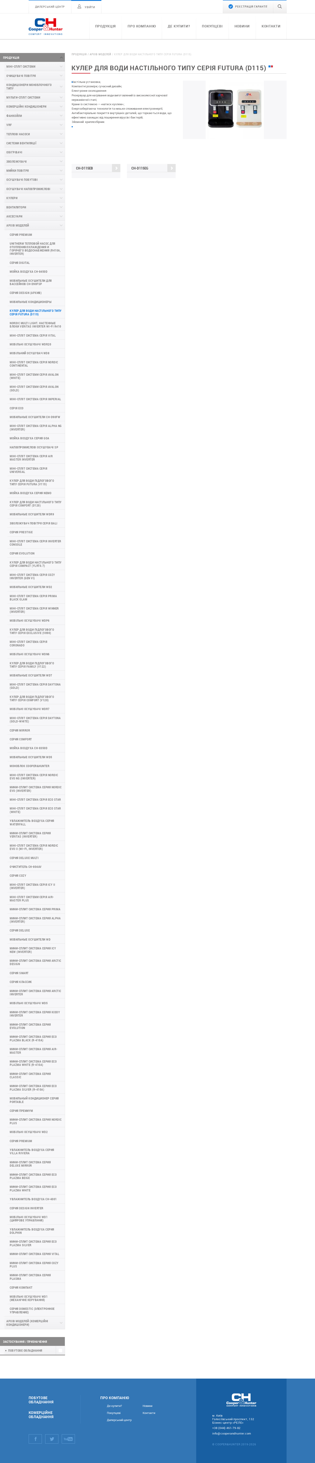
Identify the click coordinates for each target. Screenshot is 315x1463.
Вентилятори (16, 207)
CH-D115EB (98, 168)
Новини (242, 26)
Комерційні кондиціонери (26, 106)
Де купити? (179, 26)
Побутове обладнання (41, 1400)
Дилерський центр (119, 1420)
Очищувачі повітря (21, 76)
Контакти (271, 26)
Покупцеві (212, 26)
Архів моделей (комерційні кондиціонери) (27, 1322)
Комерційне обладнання (41, 1414)
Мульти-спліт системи (23, 97)
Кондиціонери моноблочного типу (29, 86)
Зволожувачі (16, 161)
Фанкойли (14, 116)
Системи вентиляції (21, 143)
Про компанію (142, 26)
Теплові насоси (18, 134)
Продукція (105, 26)
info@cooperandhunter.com (231, 1433)
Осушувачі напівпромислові (28, 189)
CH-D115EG (153, 168)
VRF (9, 125)
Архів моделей (17, 225)
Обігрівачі (14, 152)
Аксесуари (14, 216)
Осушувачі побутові (22, 179)
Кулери (11, 198)
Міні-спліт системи (20, 66)
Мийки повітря (17, 170)
